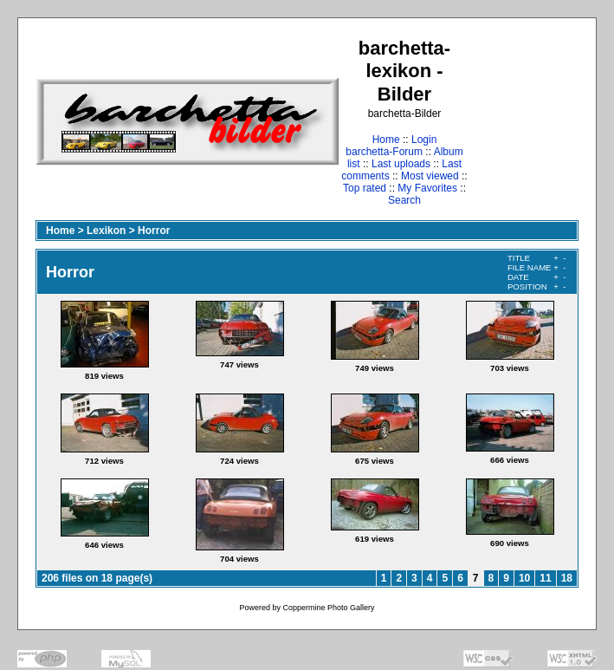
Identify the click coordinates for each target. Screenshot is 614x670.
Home (386, 139)
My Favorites (427, 188)
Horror (154, 230)
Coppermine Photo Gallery (328, 607)
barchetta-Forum (384, 152)
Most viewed (430, 176)
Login (423, 139)
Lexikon (106, 230)
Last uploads (401, 164)
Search (404, 200)
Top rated (364, 188)
